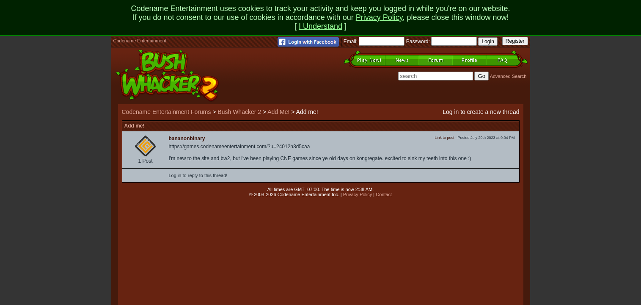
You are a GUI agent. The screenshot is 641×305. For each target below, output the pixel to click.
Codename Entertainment (139, 40)
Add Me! (278, 111)
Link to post (444, 138)
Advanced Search (508, 76)
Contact (384, 194)
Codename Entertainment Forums (166, 111)
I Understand (320, 26)
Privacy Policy (379, 17)
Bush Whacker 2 (239, 111)
